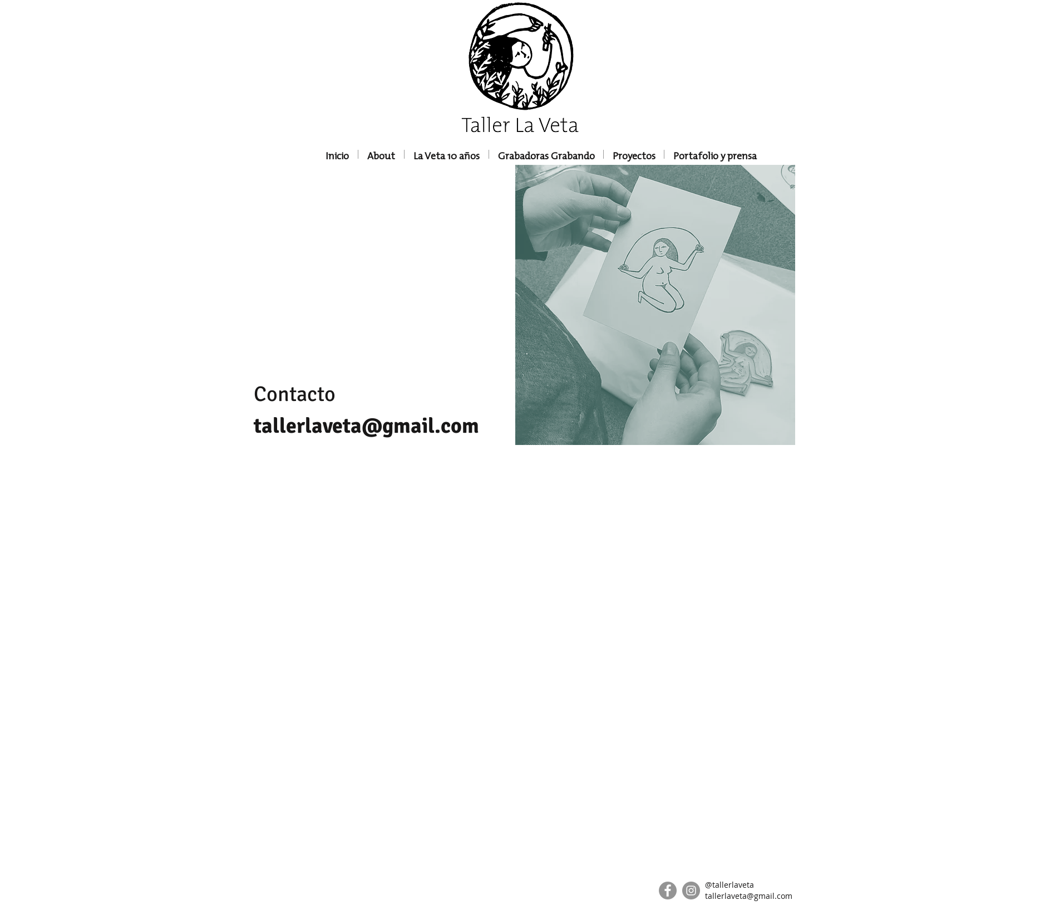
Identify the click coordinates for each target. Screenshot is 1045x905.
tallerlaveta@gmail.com (366, 426)
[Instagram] (691, 890)
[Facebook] (668, 890)
